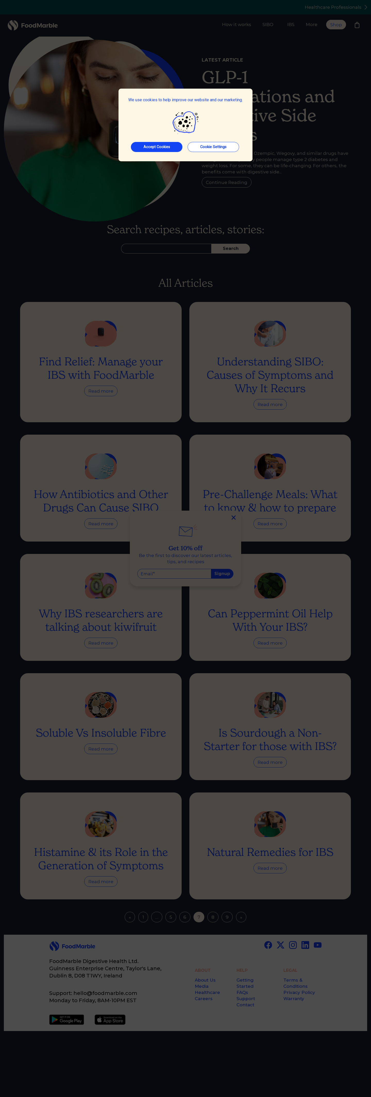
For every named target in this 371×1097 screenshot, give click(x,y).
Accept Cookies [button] (157, 147)
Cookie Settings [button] (213, 147)
